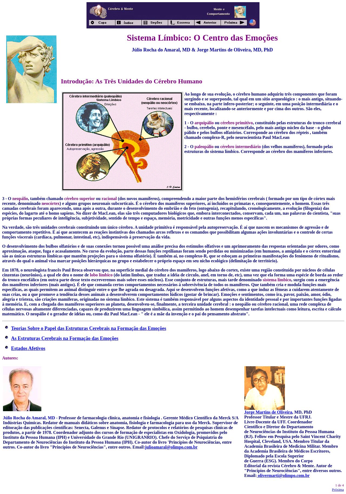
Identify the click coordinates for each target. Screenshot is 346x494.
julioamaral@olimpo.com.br (171, 447)
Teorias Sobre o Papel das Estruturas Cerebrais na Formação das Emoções (88, 328)
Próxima (338, 490)
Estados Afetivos (28, 348)
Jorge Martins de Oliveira (268, 412)
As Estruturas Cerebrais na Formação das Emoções (64, 338)
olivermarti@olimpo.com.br (283, 475)
